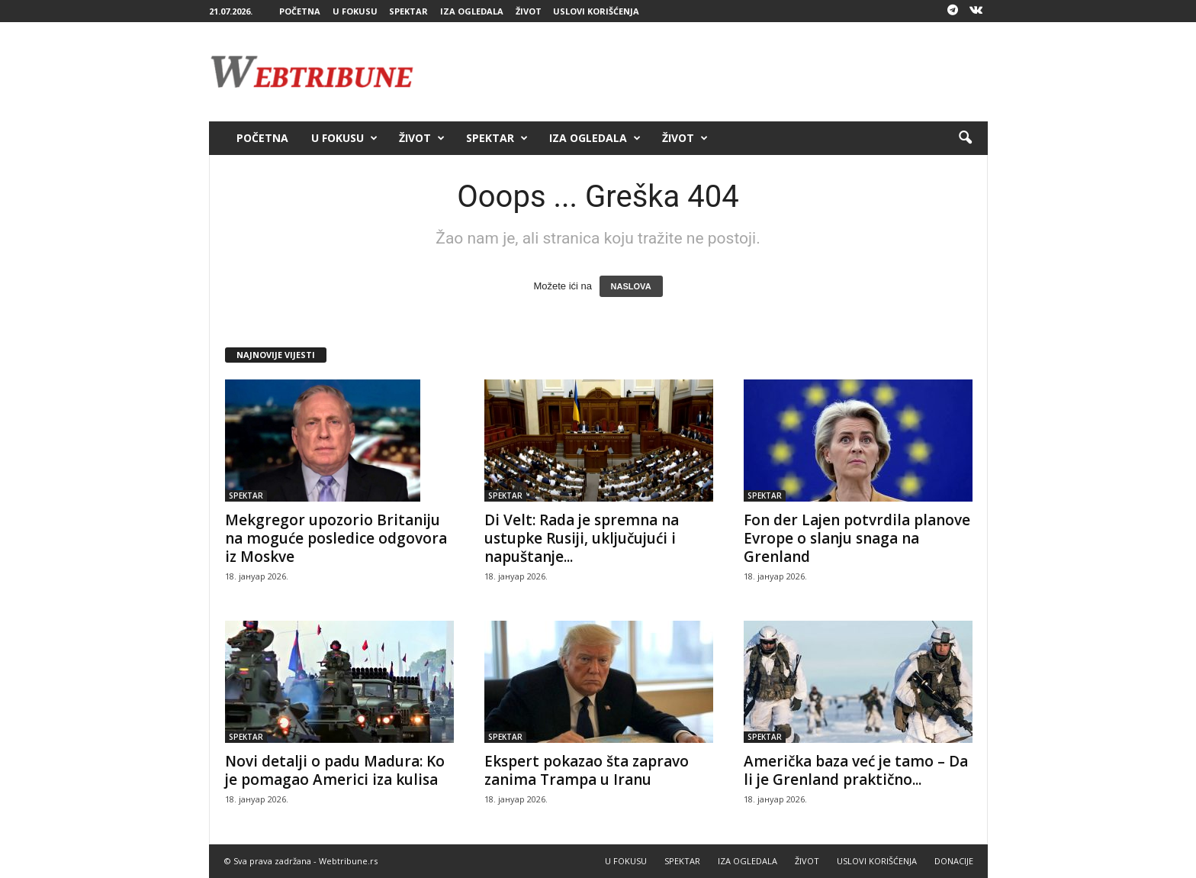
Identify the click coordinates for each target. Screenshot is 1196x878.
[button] (965, 138)
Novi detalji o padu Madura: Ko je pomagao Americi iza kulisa (335, 770)
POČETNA (299, 11)
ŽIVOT (529, 11)
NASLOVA (631, 286)
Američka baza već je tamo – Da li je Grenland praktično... (856, 770)
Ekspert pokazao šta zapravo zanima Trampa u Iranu (586, 770)
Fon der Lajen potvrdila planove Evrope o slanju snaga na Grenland (857, 538)
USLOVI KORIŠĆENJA (596, 11)
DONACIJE (953, 861)
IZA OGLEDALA (471, 11)
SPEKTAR (408, 11)
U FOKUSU (355, 11)
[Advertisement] (710, 71)
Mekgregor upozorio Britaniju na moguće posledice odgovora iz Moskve (336, 538)
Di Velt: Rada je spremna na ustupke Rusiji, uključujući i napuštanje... (581, 538)
